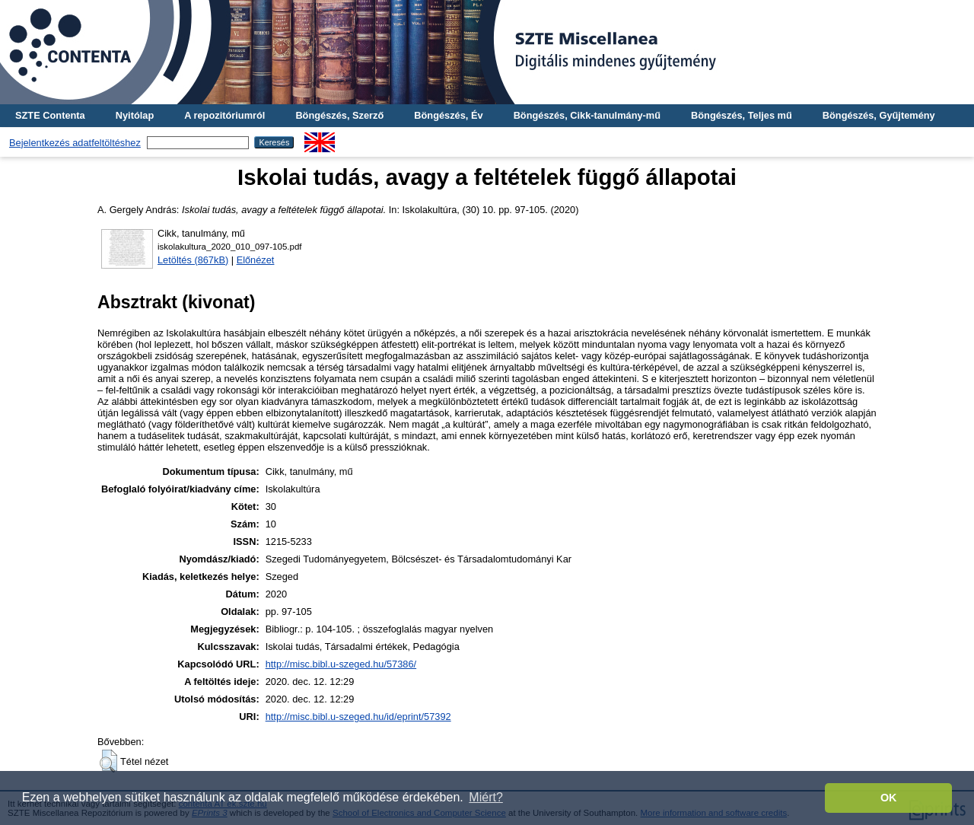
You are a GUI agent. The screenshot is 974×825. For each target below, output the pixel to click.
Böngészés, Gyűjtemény (879, 115)
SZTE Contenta (50, 115)
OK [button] (888, 798)
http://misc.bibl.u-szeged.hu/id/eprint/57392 (358, 716)
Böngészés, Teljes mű (741, 115)
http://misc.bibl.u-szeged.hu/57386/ (341, 664)
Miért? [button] (485, 797)
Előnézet (256, 260)
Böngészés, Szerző (339, 115)
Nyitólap (135, 115)
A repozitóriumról (224, 115)
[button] (108, 761)
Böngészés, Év (448, 115)
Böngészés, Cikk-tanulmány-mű (587, 115)
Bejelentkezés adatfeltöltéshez (75, 142)
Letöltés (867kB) (193, 260)
